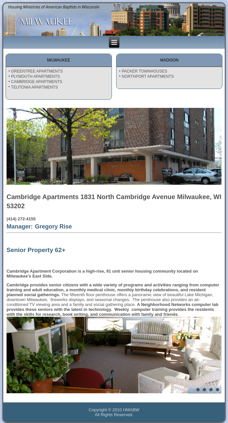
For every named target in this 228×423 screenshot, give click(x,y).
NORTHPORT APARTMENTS (148, 76)
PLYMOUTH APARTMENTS (35, 76)
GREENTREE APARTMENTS (37, 71)
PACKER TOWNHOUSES (144, 71)
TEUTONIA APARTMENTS (34, 87)
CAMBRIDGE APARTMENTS (36, 81)
